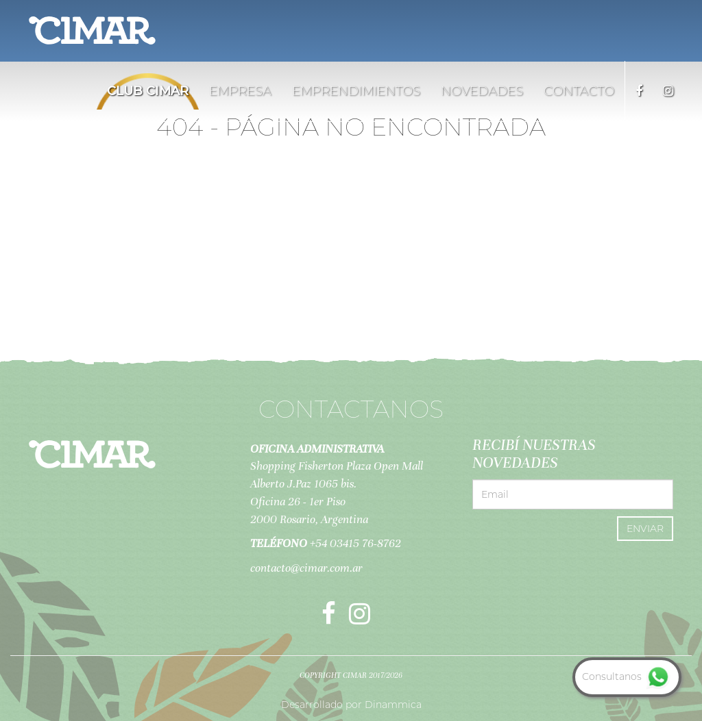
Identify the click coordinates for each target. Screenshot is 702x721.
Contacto (579, 91)
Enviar (645, 528)
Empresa (240, 91)
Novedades (482, 91)
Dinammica (393, 704)
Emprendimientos (356, 91)
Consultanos (627, 676)
